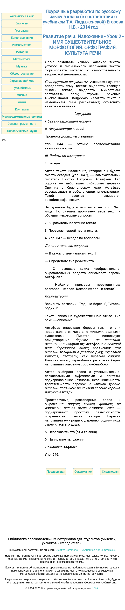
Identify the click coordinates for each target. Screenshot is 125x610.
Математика (21, 59)
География (22, 30)
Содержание (83, 471)
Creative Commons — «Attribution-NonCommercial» (86, 550)
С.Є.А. (95, 588)
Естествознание (22, 37)
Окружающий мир (21, 80)
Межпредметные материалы (22, 116)
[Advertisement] (21, 162)
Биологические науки (22, 131)
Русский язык (22, 88)
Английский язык (22, 16)
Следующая (110, 471)
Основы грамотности (21, 123)
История (22, 52)
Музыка (21, 66)
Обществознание (22, 73)
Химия (21, 102)
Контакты (22, 109)
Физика (22, 95)
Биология (21, 23)
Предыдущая (56, 471)
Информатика (21, 45)
